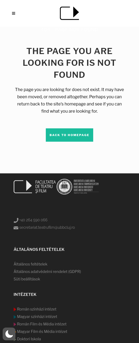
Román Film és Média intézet (41, 324)
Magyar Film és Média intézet (41, 331)
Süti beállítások (27, 279)
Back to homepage (69, 135)
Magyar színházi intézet (36, 316)
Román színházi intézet (36, 309)
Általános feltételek (30, 264)
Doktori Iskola (28, 339)
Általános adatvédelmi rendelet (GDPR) (47, 271)
